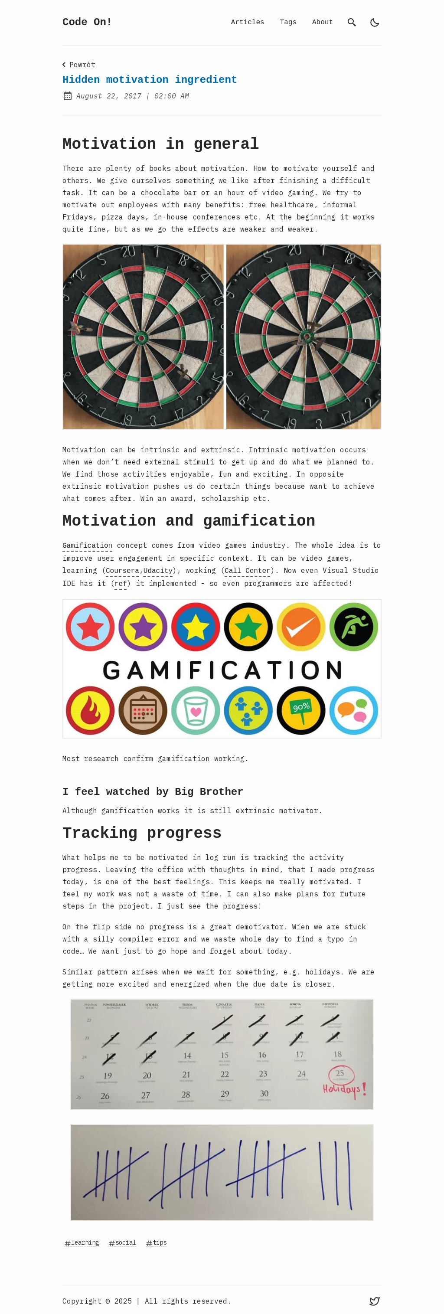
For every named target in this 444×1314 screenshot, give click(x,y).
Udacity (158, 569)
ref (120, 581)
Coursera (122, 569)
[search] (352, 22)
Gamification (87, 545)
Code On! (87, 22)
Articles (247, 22)
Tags (288, 22)
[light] (375, 22)
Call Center (248, 569)
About (322, 22)
